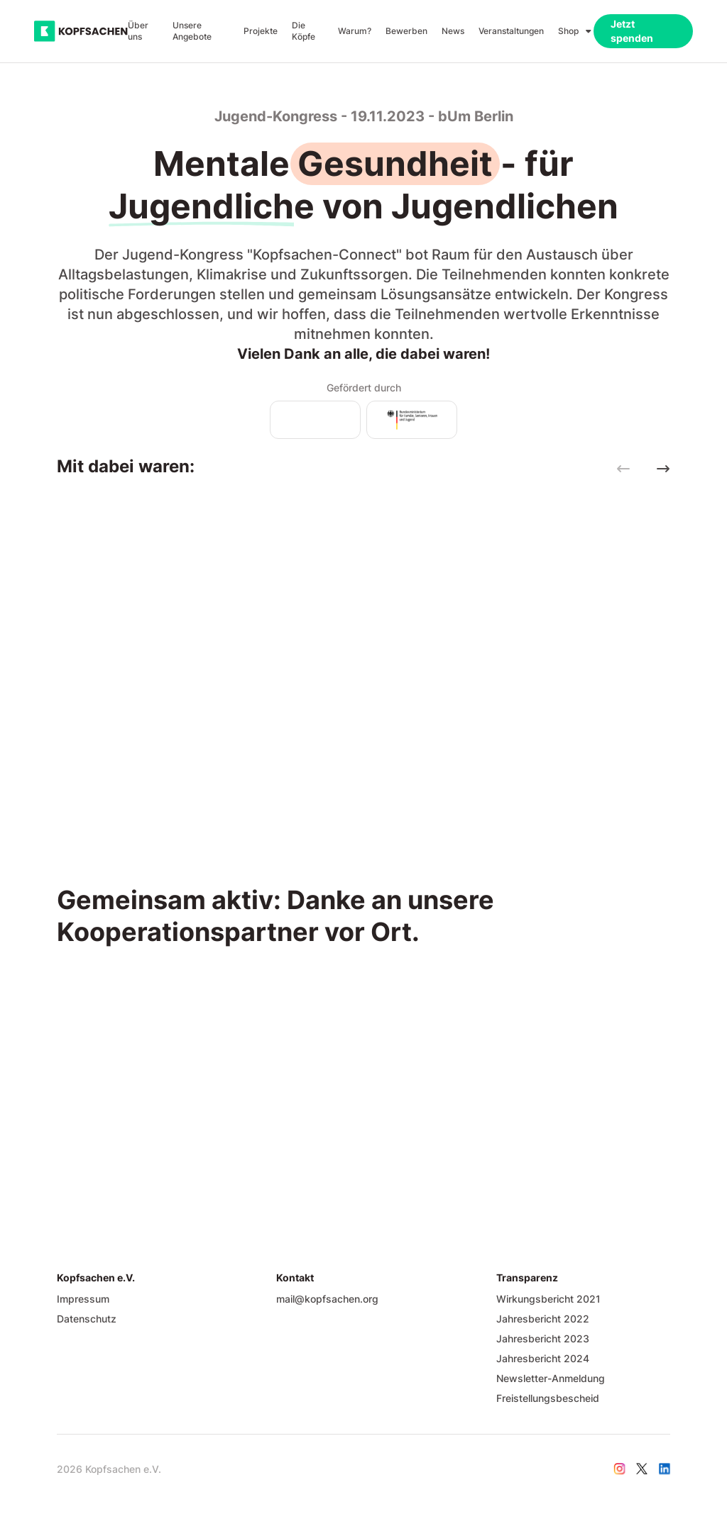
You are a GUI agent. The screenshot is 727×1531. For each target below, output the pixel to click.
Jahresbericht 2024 (542, 1358)
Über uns (138, 31)
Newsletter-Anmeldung (550, 1378)
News (453, 31)
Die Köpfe (303, 31)
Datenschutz (86, 1319)
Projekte (261, 31)
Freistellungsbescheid (547, 1398)
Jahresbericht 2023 (542, 1338)
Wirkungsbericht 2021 (548, 1299)
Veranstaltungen (511, 31)
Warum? (354, 31)
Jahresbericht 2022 (542, 1319)
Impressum (83, 1299)
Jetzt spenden (632, 31)
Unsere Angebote (192, 31)
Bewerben (406, 31)
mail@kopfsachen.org (327, 1299)
